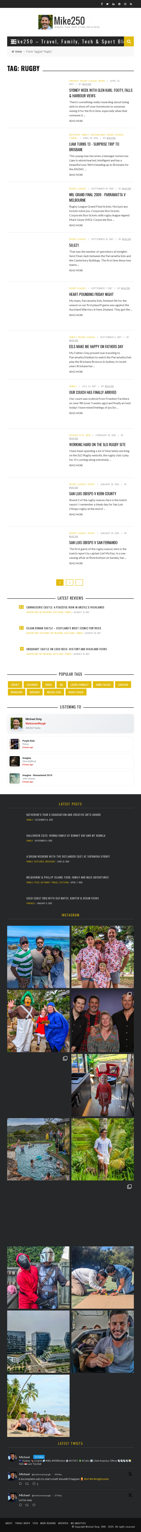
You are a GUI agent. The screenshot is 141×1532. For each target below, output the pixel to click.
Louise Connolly (79, 684)
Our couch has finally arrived (92, 392)
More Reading (48, 1523)
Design (73, 435)
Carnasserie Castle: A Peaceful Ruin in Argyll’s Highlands (65, 607)
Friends (74, 81)
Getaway (45, 882)
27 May (58, 1495)
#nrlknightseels (99, 1479)
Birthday (74, 134)
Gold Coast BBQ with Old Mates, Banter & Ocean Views (62, 898)
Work (102, 81)
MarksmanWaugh (36, 723)
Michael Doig (54, 692)
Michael (24, 1474)
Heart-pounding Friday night (91, 294)
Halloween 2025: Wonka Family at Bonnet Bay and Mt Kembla (65, 835)
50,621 (74, 245)
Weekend (50, 861)
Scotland (58, 612)
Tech (35, 1523)
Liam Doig (123, 684)
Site (81, 435)
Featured (44, 633)
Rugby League (88, 81)
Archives (63, 1523)
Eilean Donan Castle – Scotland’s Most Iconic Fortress (63, 628)
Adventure (32, 612)
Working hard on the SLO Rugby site (97, 444)
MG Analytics (78, 1523)
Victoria (64, 882)
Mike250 (86, 84)
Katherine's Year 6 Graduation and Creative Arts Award (63, 815)
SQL (61, 684)
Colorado (32, 684)
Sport (91, 484)
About (9, 1523)
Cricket (15, 684)
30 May (58, 1474)
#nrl (86, 1479)
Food (36, 882)
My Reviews (45, 612)
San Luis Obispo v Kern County (92, 493)
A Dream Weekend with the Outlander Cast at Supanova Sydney (68, 856)
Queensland (98, 134)
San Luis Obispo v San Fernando (93, 542)
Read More (76, 120)
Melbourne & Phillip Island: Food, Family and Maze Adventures (67, 877)
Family (85, 134)
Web (88, 435)
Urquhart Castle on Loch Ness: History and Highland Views (66, 649)
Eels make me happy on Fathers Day (96, 346)
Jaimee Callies (103, 684)
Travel (73, 138)
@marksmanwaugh (41, 1474)
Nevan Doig (16, 692)
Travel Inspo (22, 1523)
